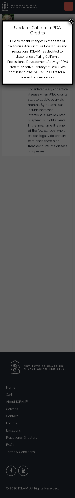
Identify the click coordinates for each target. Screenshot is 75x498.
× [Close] (71, 21)
